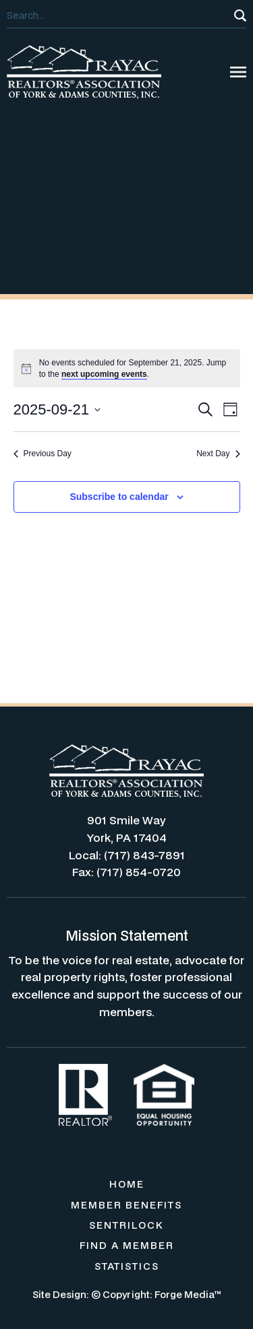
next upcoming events (104, 374)
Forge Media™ (187, 1294)
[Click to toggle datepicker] (57, 409)
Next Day (218, 453)
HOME (126, 1184)
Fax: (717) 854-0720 (126, 871)
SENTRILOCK (126, 1225)
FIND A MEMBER (127, 1245)
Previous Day (42, 453)
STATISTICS (126, 1266)
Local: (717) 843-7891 (127, 855)
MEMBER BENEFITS (126, 1204)
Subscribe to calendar (118, 496)
